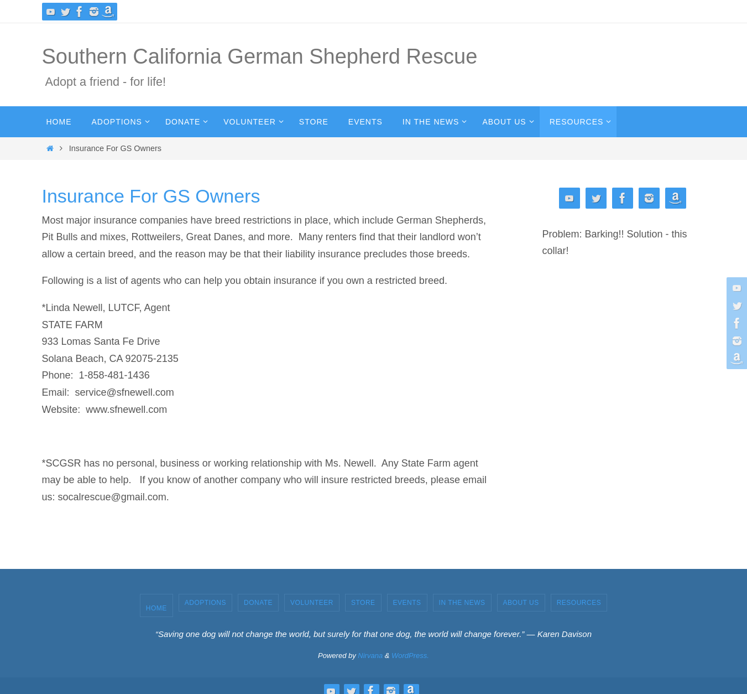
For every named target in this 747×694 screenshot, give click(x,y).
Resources (579, 603)
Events (407, 603)
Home (156, 608)
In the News (462, 603)
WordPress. (410, 655)
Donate (258, 603)
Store (363, 603)
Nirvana (370, 655)
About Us (521, 603)
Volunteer (311, 603)
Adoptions (205, 603)
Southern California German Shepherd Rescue (260, 56)
